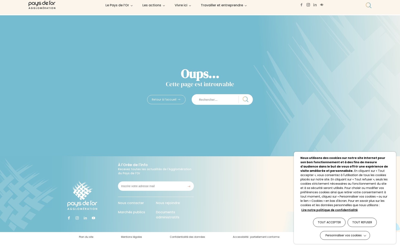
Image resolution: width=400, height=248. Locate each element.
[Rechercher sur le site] (217, 99)
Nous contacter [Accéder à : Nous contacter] (131, 203)
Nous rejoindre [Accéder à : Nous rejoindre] (168, 203)
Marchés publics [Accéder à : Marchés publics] (131, 212)
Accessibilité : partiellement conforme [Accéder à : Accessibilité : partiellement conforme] (256, 237)
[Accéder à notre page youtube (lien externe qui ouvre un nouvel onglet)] (94, 218)
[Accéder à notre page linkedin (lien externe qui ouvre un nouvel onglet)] (86, 218)
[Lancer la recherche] (244, 99)
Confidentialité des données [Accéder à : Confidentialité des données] (187, 237)
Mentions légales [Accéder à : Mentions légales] (131, 237)
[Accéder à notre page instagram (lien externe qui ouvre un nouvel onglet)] (78, 218)
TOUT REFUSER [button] (362, 222)
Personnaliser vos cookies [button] (344, 235)
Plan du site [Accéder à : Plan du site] (86, 237)
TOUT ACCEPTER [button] (329, 222)
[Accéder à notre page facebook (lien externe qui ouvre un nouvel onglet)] (69, 218)
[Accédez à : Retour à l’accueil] (166, 99)
